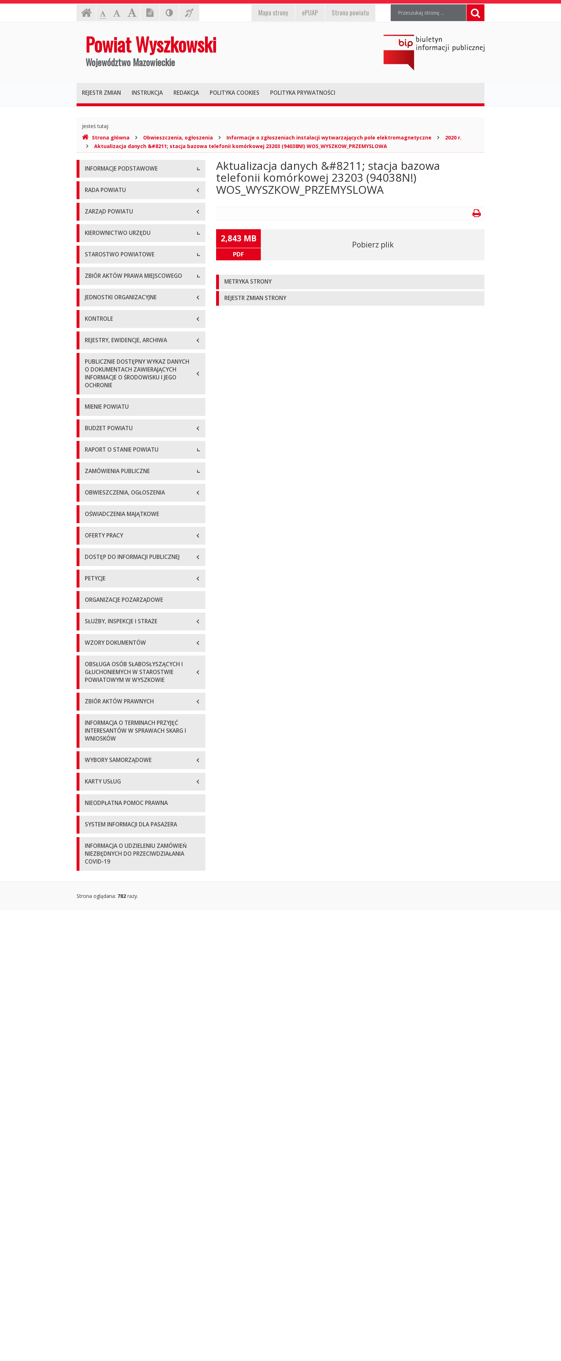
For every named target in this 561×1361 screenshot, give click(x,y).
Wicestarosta (100, 362)
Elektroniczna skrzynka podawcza (123, 218)
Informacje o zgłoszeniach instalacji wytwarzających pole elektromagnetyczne (328, 137)
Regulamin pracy (104, 480)
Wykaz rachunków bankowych (119, 250)
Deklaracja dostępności (112, 266)
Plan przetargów (104, 906)
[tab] (350, 282)
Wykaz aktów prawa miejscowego (124, 534)
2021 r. (93, 772)
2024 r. (93, 820)
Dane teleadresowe (107, 185)
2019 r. (93, 740)
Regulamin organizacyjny (113, 432)
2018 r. (93, 724)
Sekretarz (96, 378)
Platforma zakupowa (109, 922)
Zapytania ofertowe (108, 890)
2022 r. (93, 788)
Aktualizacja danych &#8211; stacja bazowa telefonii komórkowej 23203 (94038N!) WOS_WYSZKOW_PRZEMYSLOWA (240, 146)
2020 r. (453, 137)
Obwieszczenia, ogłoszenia (178, 137)
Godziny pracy (101, 201)
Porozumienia (101, 464)
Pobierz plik (373, 245)
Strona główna (106, 137)
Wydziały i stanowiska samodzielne (125, 448)
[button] (350, 282)
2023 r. (93, 804)
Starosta (94, 346)
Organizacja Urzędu (107, 234)
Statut (92, 518)
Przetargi (95, 874)
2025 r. (93, 837)
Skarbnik (94, 395)
